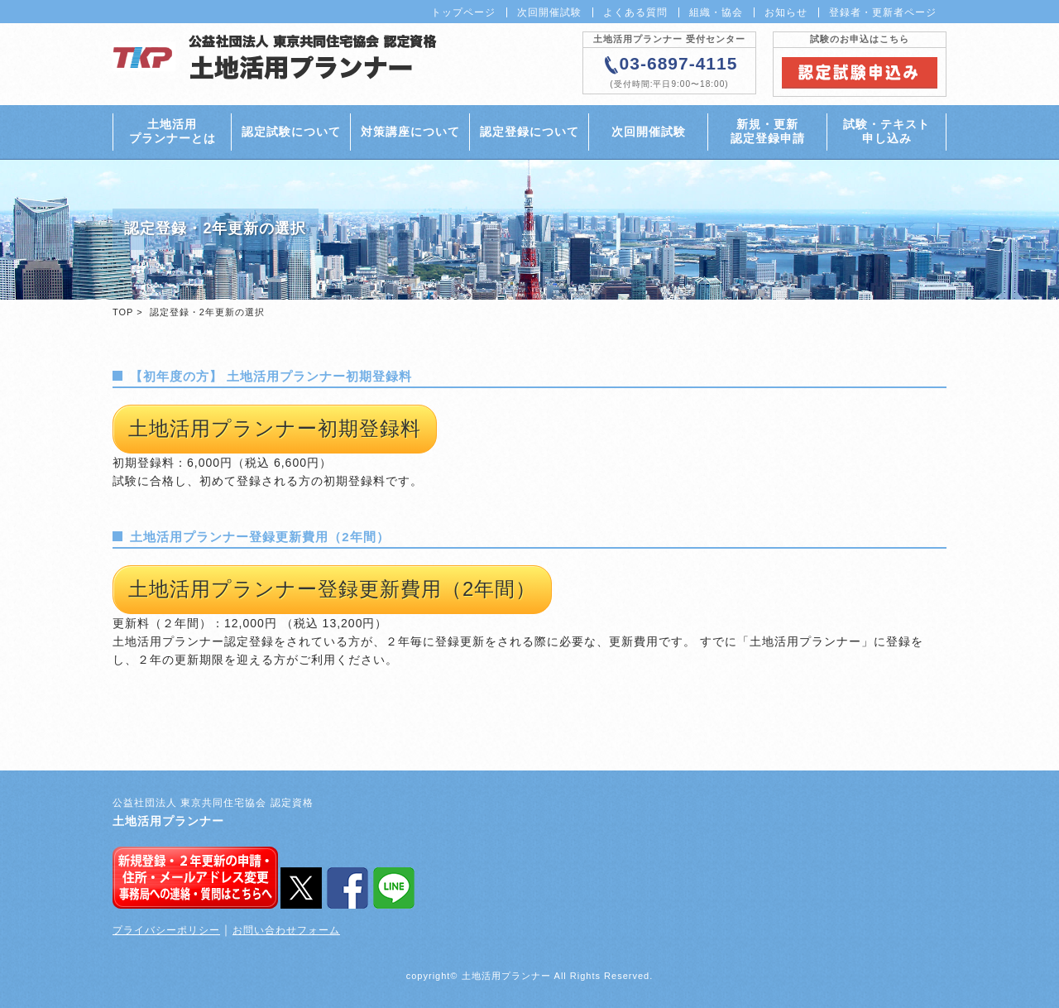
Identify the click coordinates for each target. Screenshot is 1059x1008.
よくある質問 (635, 12)
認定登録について (529, 131)
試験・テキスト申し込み (886, 131)
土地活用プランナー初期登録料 (274, 428)
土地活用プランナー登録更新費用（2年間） (332, 589)
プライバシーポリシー (166, 930)
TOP (123, 312)
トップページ (463, 12)
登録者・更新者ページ (883, 12)
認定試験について (291, 131)
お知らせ (785, 12)
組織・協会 (716, 12)
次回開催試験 (549, 12)
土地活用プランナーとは (172, 131)
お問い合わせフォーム (286, 930)
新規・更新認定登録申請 (768, 131)
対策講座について (410, 131)
